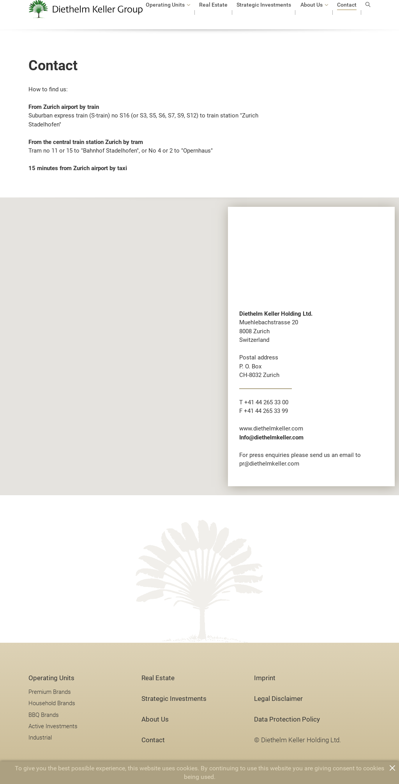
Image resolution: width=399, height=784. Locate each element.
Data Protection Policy (287, 719)
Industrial (40, 737)
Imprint (264, 678)
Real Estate (158, 678)
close (392, 768)
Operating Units (51, 678)
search (368, 16)
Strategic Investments (174, 698)
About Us (155, 719)
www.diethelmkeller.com (271, 428)
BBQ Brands (43, 714)
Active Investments (53, 726)
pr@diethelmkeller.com (269, 463)
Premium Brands (49, 691)
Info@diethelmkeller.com (271, 437)
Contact (153, 740)
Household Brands (51, 703)
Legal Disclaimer (278, 698)
